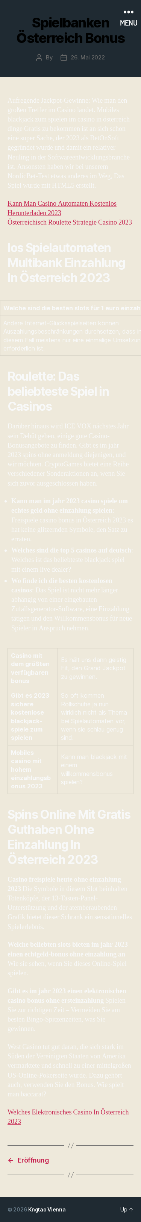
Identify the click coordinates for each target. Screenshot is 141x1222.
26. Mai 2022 (88, 57)
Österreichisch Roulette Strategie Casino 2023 (70, 222)
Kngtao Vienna (47, 1209)
